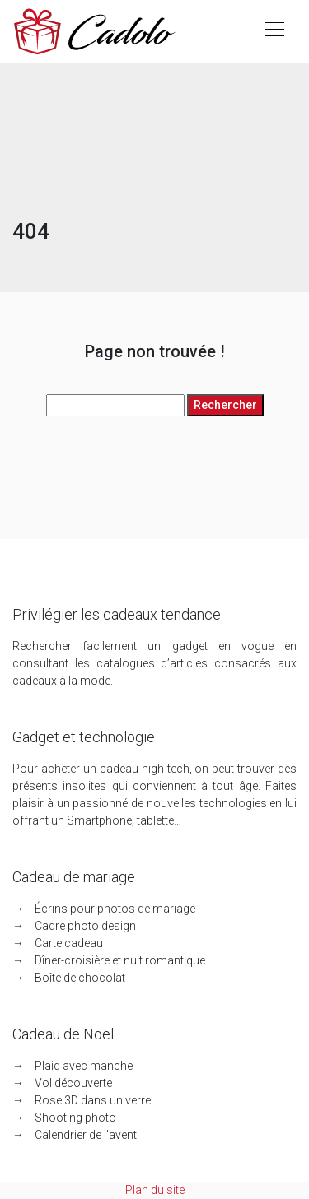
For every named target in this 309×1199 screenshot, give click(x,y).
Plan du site (155, 1190)
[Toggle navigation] (273, 31)
